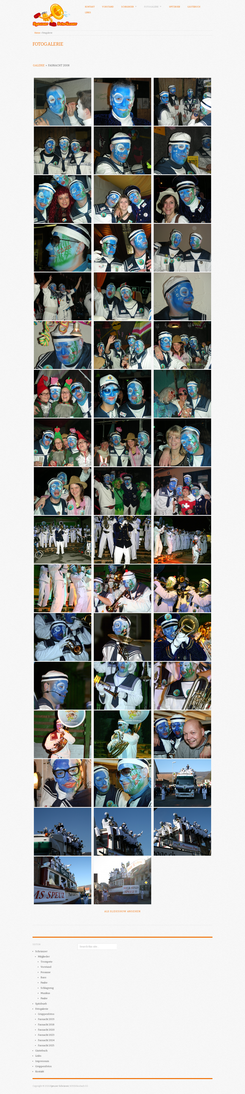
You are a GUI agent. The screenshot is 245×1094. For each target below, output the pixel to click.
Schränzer (129, 7)
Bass (43, 977)
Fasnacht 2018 (46, 1024)
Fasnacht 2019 (46, 1019)
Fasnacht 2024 (46, 1040)
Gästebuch (193, 7)
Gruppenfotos (46, 1014)
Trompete (46, 961)
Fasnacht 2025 (46, 1045)
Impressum (42, 1061)
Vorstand (108, 7)
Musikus (45, 993)
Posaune (46, 972)
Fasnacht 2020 (46, 1029)
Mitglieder (44, 956)
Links (88, 12)
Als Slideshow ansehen (122, 911)
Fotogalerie (153, 7)
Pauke (44, 982)
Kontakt (90, 7)
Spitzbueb (174, 7)
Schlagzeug (47, 988)
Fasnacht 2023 (46, 1034)
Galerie (39, 65)
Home (37, 33)
